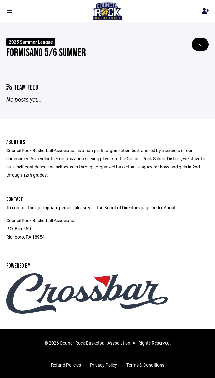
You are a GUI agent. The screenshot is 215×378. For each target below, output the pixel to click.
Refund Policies (66, 365)
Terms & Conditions (145, 365)
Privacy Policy (103, 365)
